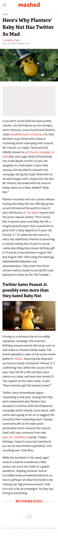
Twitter (18, 359)
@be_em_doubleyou (15, 437)
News (5, 14)
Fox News (32, 212)
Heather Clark (12, 40)
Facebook (52, 79)
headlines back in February (27, 134)
